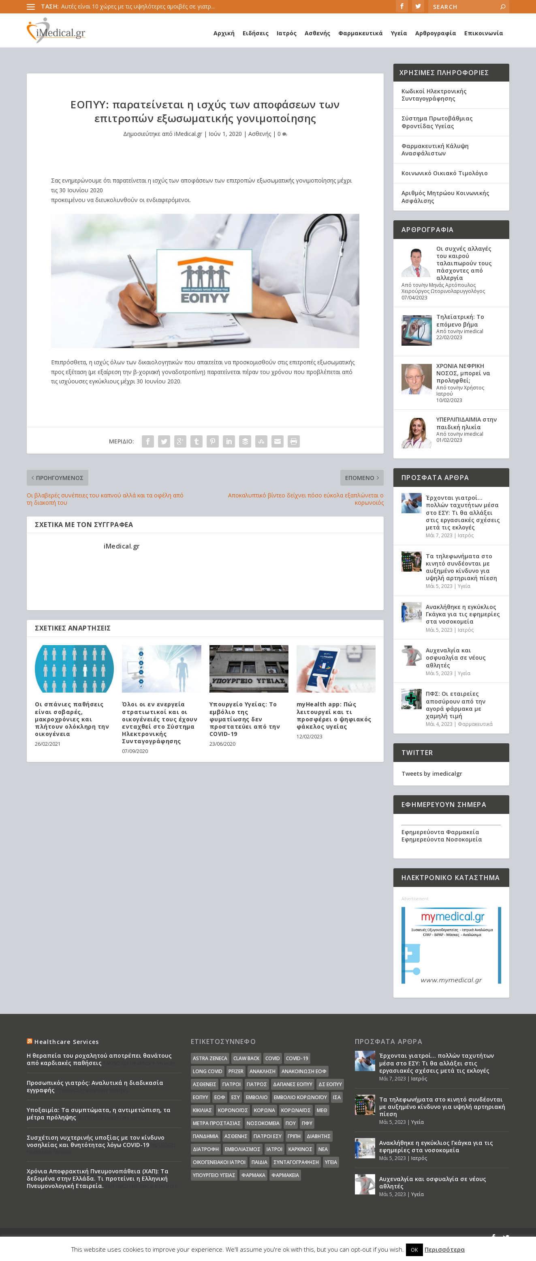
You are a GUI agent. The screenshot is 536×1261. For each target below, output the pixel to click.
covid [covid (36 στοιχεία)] (272, 1058)
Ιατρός (287, 33)
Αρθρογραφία (435, 33)
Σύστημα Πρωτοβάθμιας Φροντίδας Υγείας (437, 121)
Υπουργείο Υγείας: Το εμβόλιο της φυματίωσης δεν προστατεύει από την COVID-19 (244, 719)
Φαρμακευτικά (360, 33)
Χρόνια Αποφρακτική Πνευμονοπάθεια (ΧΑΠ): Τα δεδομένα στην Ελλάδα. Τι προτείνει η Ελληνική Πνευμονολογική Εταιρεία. (98, 1178)
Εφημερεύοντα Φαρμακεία (440, 832)
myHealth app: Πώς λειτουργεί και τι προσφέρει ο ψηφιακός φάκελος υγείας (334, 715)
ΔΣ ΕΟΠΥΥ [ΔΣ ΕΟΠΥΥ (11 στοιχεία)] (330, 1084)
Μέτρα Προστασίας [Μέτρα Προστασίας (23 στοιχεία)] (217, 1123)
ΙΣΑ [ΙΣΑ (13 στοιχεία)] (337, 1097)
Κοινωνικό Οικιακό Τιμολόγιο (444, 173)
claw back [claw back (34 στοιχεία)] (246, 1058)
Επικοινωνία (483, 33)
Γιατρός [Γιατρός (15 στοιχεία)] (257, 1084)
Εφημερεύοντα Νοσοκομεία (441, 839)
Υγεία (399, 33)
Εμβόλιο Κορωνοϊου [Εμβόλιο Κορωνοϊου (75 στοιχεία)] (300, 1097)
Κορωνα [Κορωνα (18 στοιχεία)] (264, 1110)
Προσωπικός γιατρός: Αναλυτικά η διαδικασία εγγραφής (95, 1086)
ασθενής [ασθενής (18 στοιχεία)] (236, 1136)
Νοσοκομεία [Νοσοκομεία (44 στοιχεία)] (263, 1123)
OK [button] (414, 1249)
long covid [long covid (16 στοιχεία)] (207, 1071)
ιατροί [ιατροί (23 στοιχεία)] (274, 1149)
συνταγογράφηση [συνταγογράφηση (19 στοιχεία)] (296, 1162)
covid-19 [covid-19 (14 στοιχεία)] (297, 1058)
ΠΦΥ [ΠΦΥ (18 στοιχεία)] (307, 1123)
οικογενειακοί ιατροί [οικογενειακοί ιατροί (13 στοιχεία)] (219, 1162)
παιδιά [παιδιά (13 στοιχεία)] (259, 1162)
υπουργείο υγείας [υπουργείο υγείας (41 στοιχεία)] (214, 1175)
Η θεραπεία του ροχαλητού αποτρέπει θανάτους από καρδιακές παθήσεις (99, 1059)
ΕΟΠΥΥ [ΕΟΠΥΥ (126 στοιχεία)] (200, 1097)
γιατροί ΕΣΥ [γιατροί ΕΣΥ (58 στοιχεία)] (268, 1136)
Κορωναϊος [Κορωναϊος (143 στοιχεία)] (296, 1110)
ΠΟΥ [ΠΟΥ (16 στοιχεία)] (291, 1123)
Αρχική (224, 33)
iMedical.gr (188, 134)
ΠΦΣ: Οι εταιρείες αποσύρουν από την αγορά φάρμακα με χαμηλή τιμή (455, 705)
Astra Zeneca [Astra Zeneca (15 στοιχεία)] (210, 1058)
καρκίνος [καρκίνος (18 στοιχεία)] (300, 1149)
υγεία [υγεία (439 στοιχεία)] (331, 1162)
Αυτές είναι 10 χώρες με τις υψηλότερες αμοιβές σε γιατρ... (138, 6)
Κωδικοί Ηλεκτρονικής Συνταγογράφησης (434, 94)
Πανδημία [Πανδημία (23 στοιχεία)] (205, 1136)
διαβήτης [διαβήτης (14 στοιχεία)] (319, 1136)
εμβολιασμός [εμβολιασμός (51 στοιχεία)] (243, 1149)
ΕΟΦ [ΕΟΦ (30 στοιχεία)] (219, 1097)
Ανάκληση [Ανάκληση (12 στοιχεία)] (262, 1071)
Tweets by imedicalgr (431, 773)
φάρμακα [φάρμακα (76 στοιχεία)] (253, 1175)
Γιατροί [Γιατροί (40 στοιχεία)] (231, 1084)
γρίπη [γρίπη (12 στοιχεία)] (294, 1136)
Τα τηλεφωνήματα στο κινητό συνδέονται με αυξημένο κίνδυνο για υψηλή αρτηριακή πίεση (461, 567)
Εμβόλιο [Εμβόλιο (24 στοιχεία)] (257, 1097)
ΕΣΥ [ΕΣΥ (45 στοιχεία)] (235, 1097)
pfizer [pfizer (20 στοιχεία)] (235, 1071)
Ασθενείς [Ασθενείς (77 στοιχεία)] (204, 1084)
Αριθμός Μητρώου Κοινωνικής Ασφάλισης (445, 196)
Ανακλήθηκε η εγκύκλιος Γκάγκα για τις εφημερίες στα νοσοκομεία (463, 614)
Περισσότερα (445, 1249)
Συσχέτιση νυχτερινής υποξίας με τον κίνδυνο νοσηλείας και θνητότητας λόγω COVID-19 (95, 1141)
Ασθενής (317, 33)
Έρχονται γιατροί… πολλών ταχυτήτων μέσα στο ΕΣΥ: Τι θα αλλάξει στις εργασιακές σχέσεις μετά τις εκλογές (463, 512)
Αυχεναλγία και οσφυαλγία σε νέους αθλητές (456, 657)
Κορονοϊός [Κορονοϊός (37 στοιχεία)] (233, 1110)
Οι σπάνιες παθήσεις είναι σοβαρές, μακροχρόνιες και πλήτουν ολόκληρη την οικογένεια (72, 719)
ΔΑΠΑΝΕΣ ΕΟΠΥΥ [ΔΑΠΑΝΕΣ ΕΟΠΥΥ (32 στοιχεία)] (292, 1084)
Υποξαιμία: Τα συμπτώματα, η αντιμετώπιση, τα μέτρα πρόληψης (99, 1113)
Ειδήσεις (256, 33)
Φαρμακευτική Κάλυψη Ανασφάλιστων (435, 149)
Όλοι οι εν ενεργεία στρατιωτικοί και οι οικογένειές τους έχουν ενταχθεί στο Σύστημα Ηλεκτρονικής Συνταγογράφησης (159, 722)
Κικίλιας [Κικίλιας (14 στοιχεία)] (202, 1110)
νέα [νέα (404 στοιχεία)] (323, 1149)
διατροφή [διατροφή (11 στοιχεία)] (206, 1149)
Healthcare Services (66, 1042)
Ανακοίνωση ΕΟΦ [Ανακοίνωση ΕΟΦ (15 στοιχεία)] (304, 1071)
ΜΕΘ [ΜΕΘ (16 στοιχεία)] (322, 1110)
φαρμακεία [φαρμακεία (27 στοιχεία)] (285, 1175)
